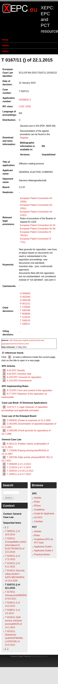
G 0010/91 (25, 297)
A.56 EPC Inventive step (19, 374)
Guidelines (39, 509)
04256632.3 (25, 99)
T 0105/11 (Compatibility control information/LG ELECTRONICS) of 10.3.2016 (15, 545)
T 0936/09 (25, 314)
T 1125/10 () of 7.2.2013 (19, 467)
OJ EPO (38, 517)
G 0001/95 (25, 300)
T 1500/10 (25, 320)
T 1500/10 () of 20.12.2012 (20, 471)
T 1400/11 (25, 324)
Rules (37, 502)
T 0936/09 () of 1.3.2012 (19, 464)
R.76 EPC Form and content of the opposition (29, 390)
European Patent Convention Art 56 (37, 228)
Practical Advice (42, 554)
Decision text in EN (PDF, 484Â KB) (37, 126)
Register (24, 137)
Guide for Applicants (44, 513)
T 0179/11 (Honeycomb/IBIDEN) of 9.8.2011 (16, 595)
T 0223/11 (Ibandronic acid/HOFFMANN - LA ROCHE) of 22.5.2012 (14, 638)
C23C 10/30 (25, 106)
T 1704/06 (25, 307)
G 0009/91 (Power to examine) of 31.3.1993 (29, 420)
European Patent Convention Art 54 (37, 225)
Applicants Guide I (43, 546)
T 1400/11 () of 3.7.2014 (19, 474)
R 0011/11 (25, 303)
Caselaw (38, 521)
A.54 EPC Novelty (16, 370)
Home (5, 40)
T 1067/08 (25, 310)
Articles (37, 498)
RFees (37, 505)
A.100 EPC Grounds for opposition (24, 377)
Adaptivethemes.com (39, 656)
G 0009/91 (25, 293)
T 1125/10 (25, 317)
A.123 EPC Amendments (19, 380)
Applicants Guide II (43, 550)
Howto (5, 45)
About (5, 51)
